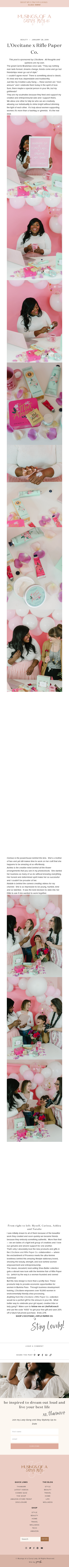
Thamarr (21, 1487)
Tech (34, 1528)
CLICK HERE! (34, 5)
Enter (45, 1539)
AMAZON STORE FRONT (21, 1499)
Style (48, 1487)
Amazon (35, 1531)
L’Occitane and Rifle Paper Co (24, 1252)
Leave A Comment (35, 1346)
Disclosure (21, 1502)
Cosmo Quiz (21, 1493)
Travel (47, 1493)
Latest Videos (21, 1490)
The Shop (21, 1496)
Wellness (48, 1502)
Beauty (24, 40)
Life (48, 1499)
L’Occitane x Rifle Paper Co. (36, 1297)
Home (47, 1496)
